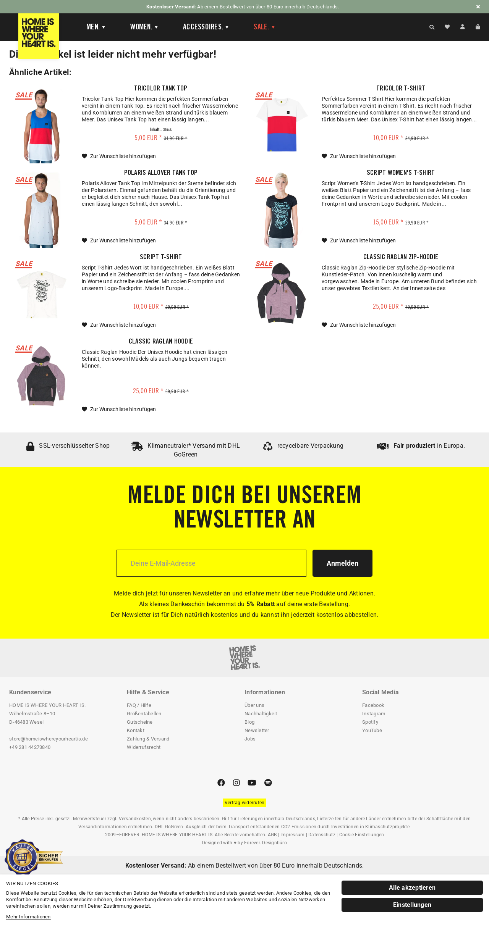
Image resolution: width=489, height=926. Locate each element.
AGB (272, 834)
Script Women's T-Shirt (401, 173)
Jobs (250, 739)
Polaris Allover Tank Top (161, 173)
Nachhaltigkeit (260, 713)
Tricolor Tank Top (160, 89)
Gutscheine (140, 722)
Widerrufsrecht (144, 747)
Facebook (373, 705)
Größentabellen (144, 713)
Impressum (292, 834)
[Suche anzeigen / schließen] (431, 26)
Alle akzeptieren (412, 887)
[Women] (144, 27)
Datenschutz (321, 834)
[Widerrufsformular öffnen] (244, 803)
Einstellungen (412, 904)
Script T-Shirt (161, 257)
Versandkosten (135, 818)
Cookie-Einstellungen (361, 834)
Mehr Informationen (28, 917)
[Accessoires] (206, 27)
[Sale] (264, 27)
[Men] (96, 27)
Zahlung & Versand (148, 739)
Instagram (373, 713)
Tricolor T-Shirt (400, 89)
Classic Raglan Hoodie (161, 342)
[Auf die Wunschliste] (119, 156)
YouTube (372, 730)
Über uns (254, 705)
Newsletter (256, 730)
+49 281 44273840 (29, 747)
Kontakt (135, 730)
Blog (249, 722)
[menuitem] (94, 27)
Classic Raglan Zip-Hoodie (400, 257)
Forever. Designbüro (265, 842)
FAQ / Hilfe (139, 705)
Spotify (370, 722)
